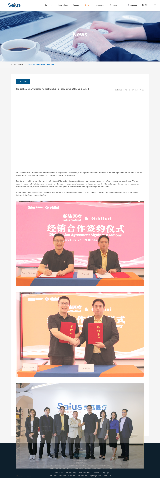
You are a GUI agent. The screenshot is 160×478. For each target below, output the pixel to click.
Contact (133, 5)
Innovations (63, 5)
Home (15, 64)
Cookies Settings (85, 473)
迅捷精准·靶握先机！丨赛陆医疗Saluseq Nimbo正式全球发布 (42, 435)
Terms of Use (58, 473)
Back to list (23, 81)
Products (48, 5)
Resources (100, 5)
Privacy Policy (71, 473)
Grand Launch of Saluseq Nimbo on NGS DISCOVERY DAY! (44, 431)
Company (114, 5)
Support (76, 5)
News (87, 5)
